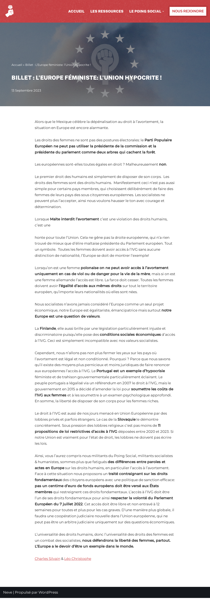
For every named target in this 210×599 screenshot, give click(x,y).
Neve (7, 593)
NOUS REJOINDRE (188, 11)
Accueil (76, 11)
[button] (163, 11)
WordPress (48, 593)
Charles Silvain (47, 560)
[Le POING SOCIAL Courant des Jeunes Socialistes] (10, 11)
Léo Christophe (77, 560)
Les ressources (106, 11)
